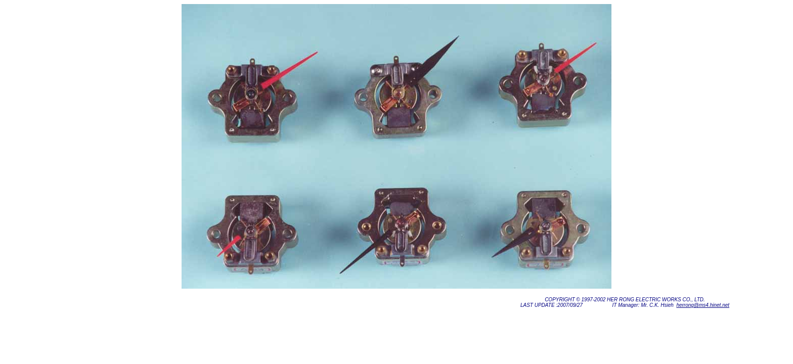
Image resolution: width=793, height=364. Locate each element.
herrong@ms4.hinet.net (702, 305)
